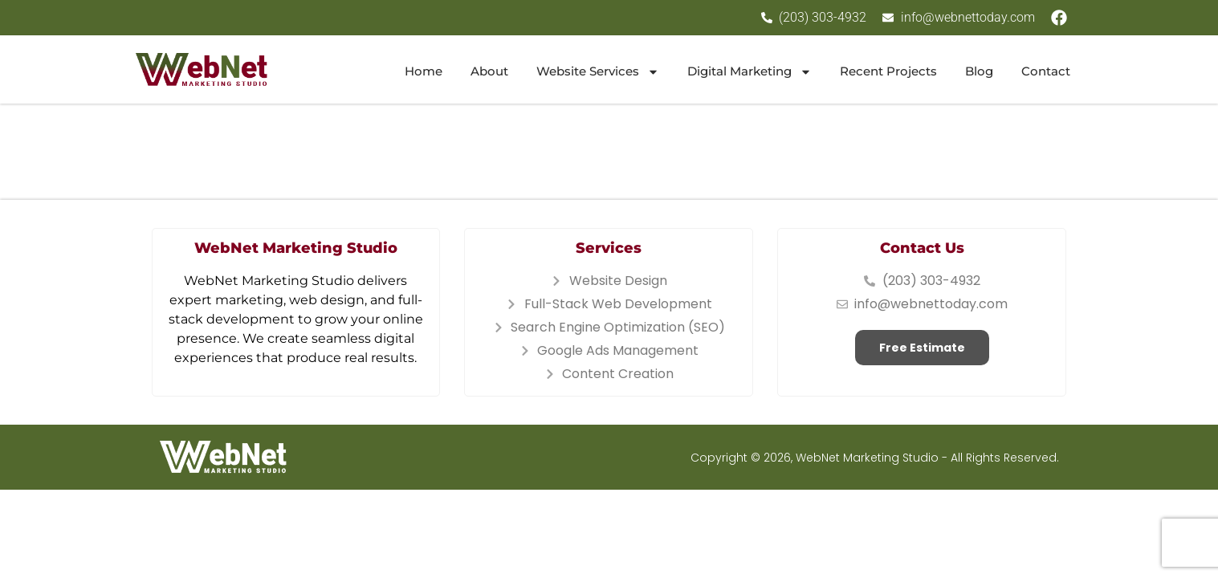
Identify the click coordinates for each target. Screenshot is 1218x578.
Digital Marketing (749, 72)
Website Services (597, 72)
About (489, 71)
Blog (979, 71)
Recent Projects (888, 71)
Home (423, 71)
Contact (1045, 71)
